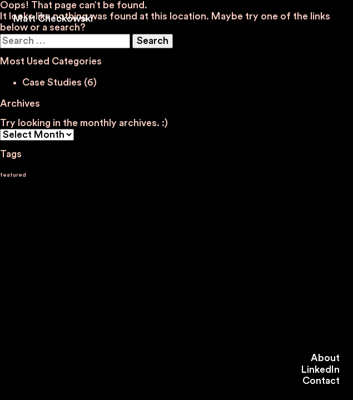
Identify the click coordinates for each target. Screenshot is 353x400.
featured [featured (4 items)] (13, 175)
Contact (321, 381)
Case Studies (52, 82)
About (325, 358)
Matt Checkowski (53, 18)
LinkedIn (320, 369)
